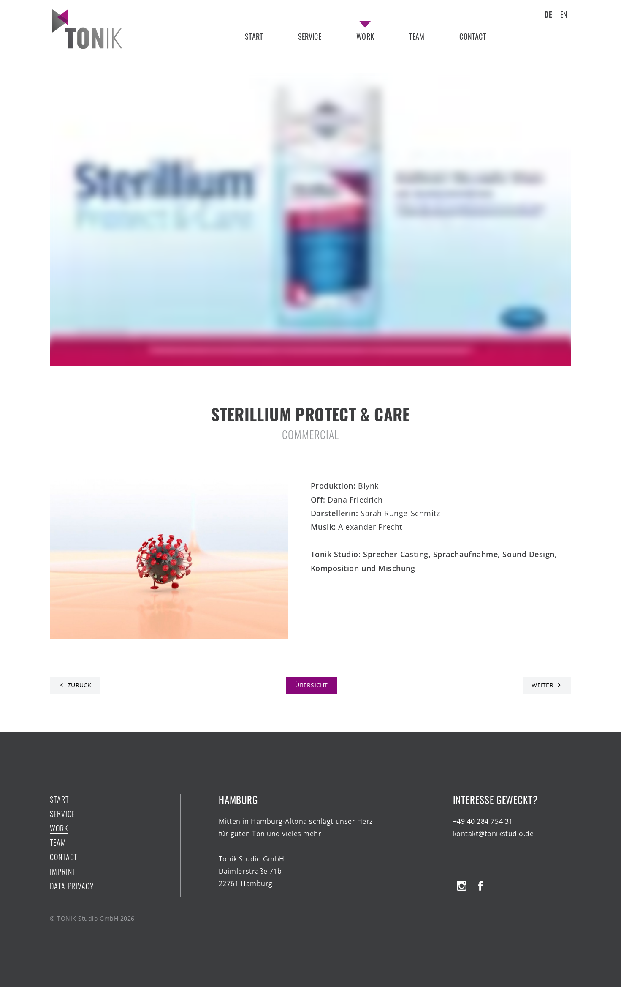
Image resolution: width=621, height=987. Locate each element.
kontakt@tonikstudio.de (493, 833)
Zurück (80, 685)
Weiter (542, 685)
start (254, 36)
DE (548, 14)
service (309, 36)
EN (563, 14)
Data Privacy (72, 886)
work (365, 36)
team (416, 36)
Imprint (62, 872)
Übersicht (311, 685)
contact (472, 36)
